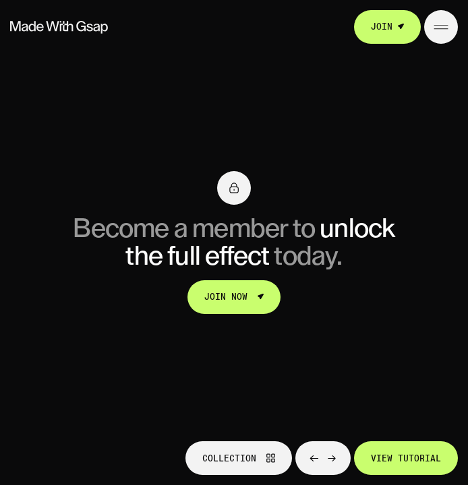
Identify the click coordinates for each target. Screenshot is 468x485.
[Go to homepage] (59, 27)
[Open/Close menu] (441, 27)
